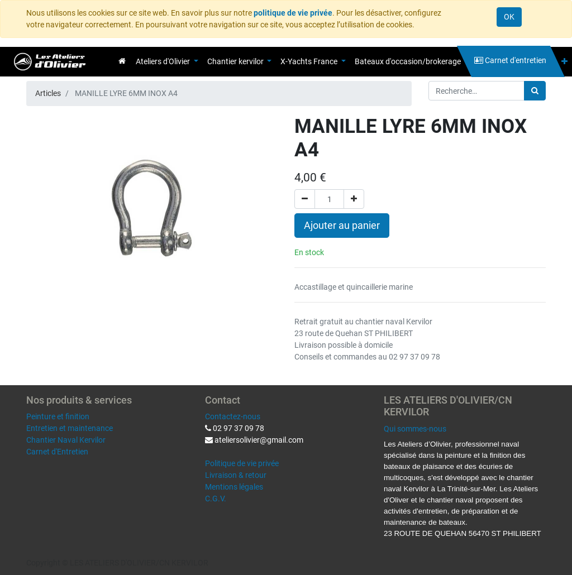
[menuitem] (122, 60)
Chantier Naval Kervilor (66, 439)
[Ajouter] (354, 199)
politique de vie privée (293, 12)
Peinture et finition (57, 416)
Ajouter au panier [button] (342, 225)
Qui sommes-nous (415, 428)
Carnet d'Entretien (57, 451)
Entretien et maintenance (69, 428)
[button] (564, 61)
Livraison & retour (235, 475)
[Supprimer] (304, 199)
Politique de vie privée (242, 463)
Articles (48, 93)
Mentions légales (234, 486)
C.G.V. (215, 498)
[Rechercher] (535, 90)
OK (509, 16)
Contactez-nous (232, 416)
